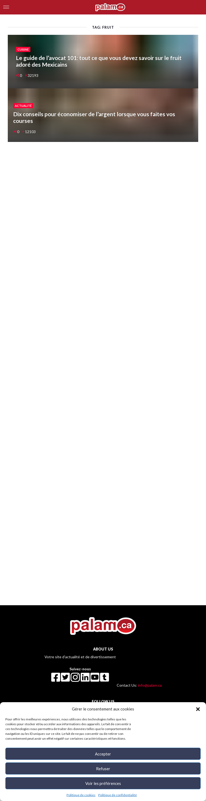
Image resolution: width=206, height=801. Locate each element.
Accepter (103, 753)
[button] (198, 709)
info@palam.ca (150, 685)
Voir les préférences (103, 783)
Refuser (103, 768)
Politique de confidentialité (117, 795)
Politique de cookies (81, 795)
